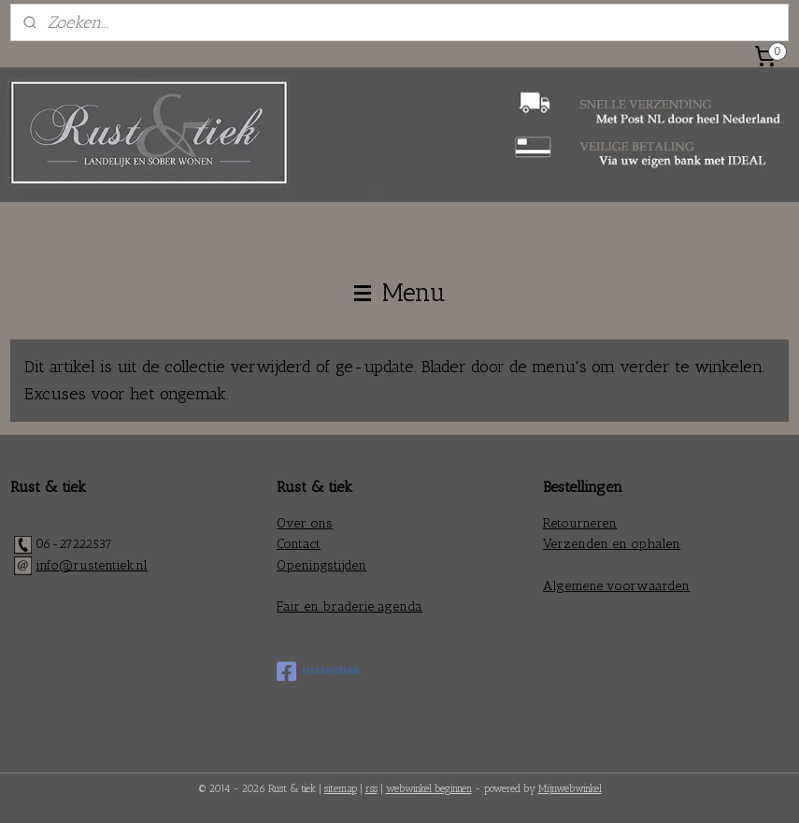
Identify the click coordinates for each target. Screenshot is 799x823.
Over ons (305, 523)
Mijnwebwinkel (570, 789)
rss (371, 789)
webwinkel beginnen (429, 789)
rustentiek (318, 671)
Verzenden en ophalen (611, 544)
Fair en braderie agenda (349, 606)
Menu (400, 293)
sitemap (340, 789)
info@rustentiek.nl (92, 565)
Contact (299, 544)
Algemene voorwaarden (616, 586)
